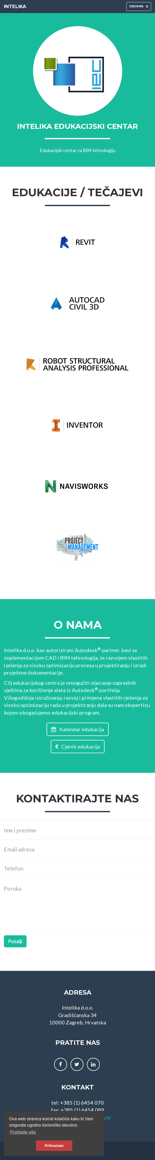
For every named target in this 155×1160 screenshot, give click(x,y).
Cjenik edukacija (77, 746)
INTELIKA (15, 6)
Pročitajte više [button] (23, 1132)
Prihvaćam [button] (54, 1146)
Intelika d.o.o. (19, 650)
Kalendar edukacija (77, 729)
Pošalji (15, 941)
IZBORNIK (138, 7)
